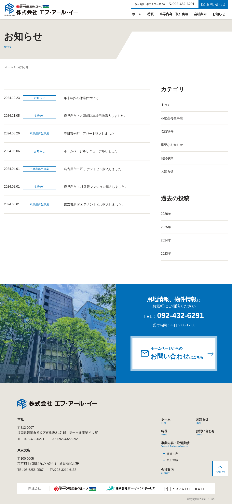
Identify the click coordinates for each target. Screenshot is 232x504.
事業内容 (172, 453)
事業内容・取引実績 (174, 14)
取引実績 (172, 460)
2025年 (166, 227)
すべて (165, 104)
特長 (150, 14)
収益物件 (167, 131)
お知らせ (218, 14)
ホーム (137, 14)
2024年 (166, 240)
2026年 (166, 213)
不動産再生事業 (172, 118)
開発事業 (167, 158)
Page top (220, 471)
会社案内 (200, 14)
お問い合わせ (215, 4)
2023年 (166, 253)
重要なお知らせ (172, 144)
